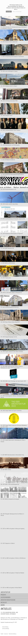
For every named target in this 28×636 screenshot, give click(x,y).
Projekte (3, 595)
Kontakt (2, 633)
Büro (3, 605)
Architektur (5, 592)
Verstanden (9, 11)
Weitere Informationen (17, 11)
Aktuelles (4, 602)
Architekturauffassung (8, 600)
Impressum (6, 633)
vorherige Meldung (5, 628)
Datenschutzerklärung (12, 633)
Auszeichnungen (5, 597)
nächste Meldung (5, 626)
